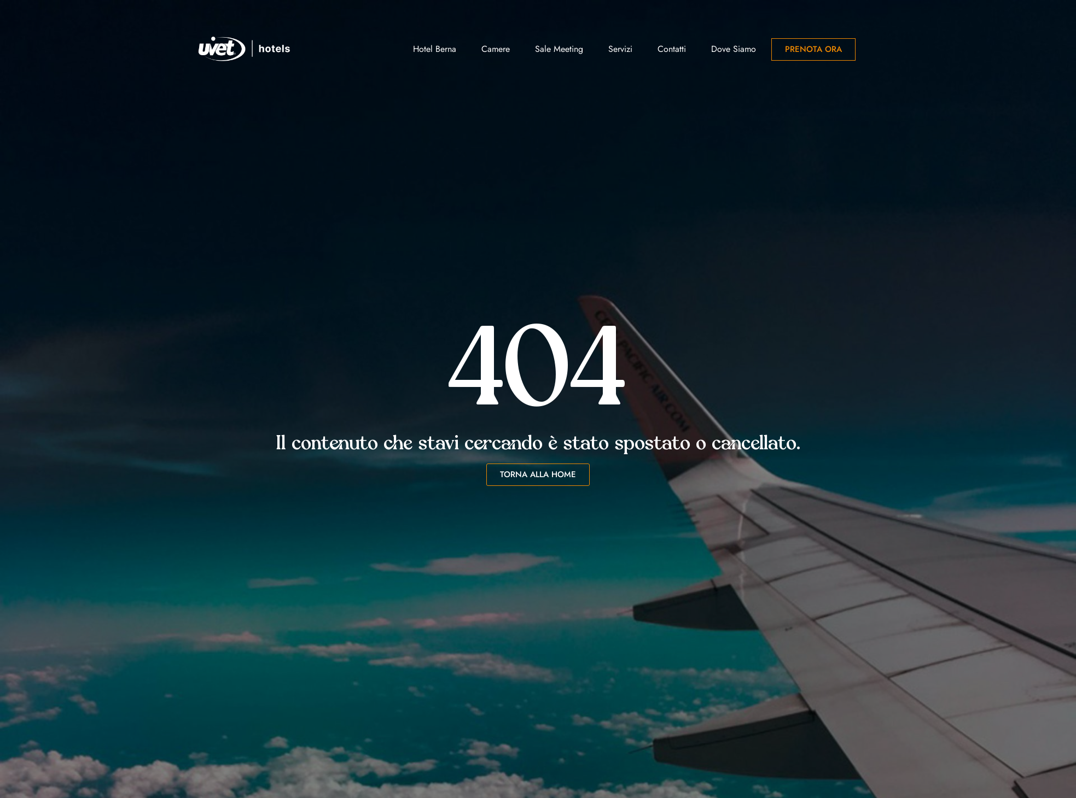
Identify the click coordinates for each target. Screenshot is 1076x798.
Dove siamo (733, 49)
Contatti (672, 49)
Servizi (620, 49)
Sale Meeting (559, 49)
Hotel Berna (434, 49)
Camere (495, 49)
